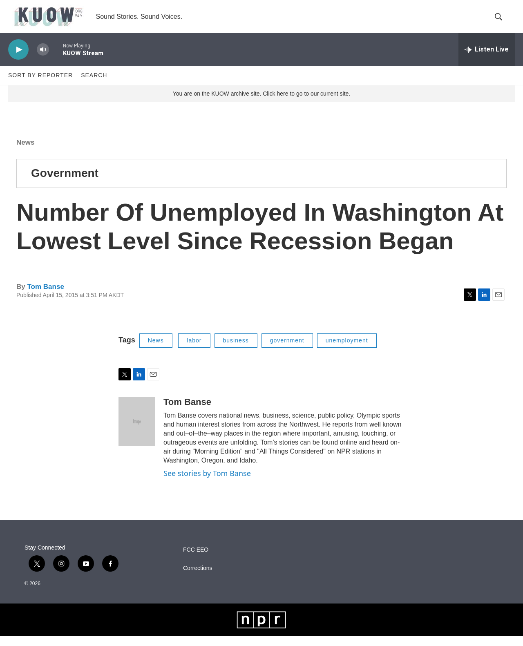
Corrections (197, 578)
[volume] (43, 59)
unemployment (347, 350)
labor (194, 350)
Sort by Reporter (40, 85)
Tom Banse (45, 296)
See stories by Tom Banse (207, 483)
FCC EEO (195, 560)
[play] (18, 59)
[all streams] (486, 59)
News (25, 152)
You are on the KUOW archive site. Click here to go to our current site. (261, 103)
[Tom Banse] (136, 431)
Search (94, 85)
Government (64, 183)
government (287, 350)
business (236, 350)
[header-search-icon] (502, 21)
